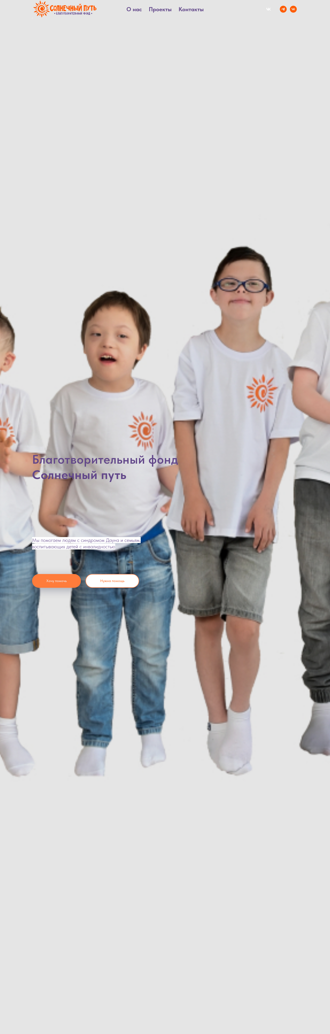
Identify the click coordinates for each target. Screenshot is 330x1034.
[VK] (293, 9)
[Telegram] (283, 9)
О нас (134, 9)
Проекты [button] (160, 9)
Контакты (191, 9)
